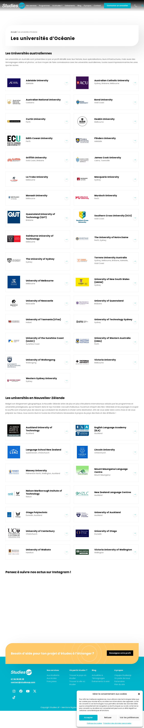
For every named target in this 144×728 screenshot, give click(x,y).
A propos (118, 672)
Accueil (13, 32)
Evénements (73, 6)
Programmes (47, 6)
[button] (139, 694)
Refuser (108, 717)
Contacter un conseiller (120, 6)
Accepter (88, 717)
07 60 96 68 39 (17, 681)
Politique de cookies (94, 723)
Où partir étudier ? (78, 672)
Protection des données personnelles (117, 723)
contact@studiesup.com (23, 684)
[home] (16, 6)
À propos (90, 6)
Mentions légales (69, 709)
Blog (82, 6)
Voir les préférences (129, 717)
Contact (100, 6)
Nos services (34, 6)
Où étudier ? (60, 6)
